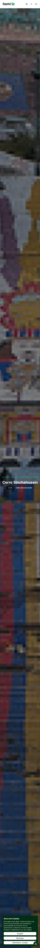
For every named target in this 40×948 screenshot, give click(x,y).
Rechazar (20, 938)
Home (10, 488)
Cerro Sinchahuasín (24, 488)
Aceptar (20, 934)
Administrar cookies (20, 943)
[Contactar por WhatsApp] (35, 943)
